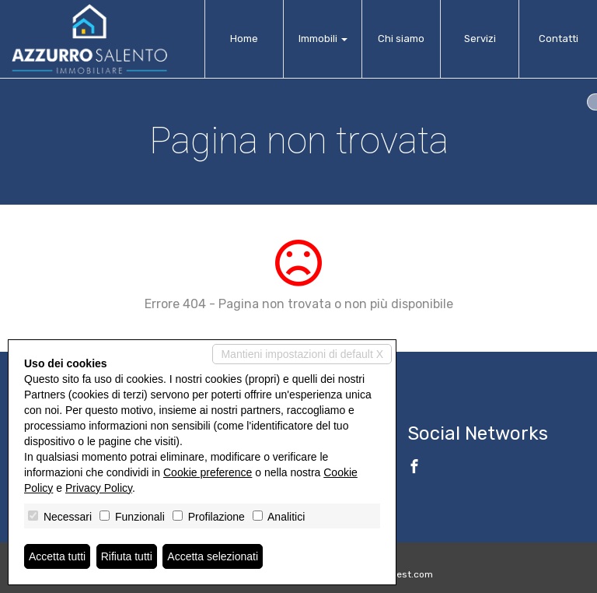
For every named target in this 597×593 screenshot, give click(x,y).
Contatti (558, 38)
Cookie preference (207, 472)
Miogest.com (404, 574)
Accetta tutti (57, 556)
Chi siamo (401, 38)
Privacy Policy (98, 488)
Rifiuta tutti (126, 556)
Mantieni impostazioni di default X (302, 354)
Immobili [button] (322, 38)
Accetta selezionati (212, 556)
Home (244, 38)
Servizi (480, 38)
